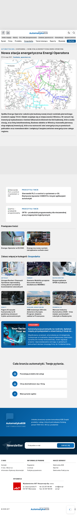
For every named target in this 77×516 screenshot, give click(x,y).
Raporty (53, 41)
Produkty (18, 41)
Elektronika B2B (58, 465)
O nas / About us (7, 468)
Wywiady (61, 41)
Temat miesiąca (42, 41)
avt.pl (57, 489)
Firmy (10, 41)
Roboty (15, 37)
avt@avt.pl (59, 487)
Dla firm (71, 41)
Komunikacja (59, 37)
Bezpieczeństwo (70, 37)
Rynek (3, 41)
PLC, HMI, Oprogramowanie (28, 37)
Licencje (30, 468)
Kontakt (4, 465)
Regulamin (30, 465)
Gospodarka (28, 41)
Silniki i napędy (6, 37)
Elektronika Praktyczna (61, 470)
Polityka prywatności (34, 470)
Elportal (55, 468)
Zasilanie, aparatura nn (45, 37)
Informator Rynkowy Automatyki (12, 470)
